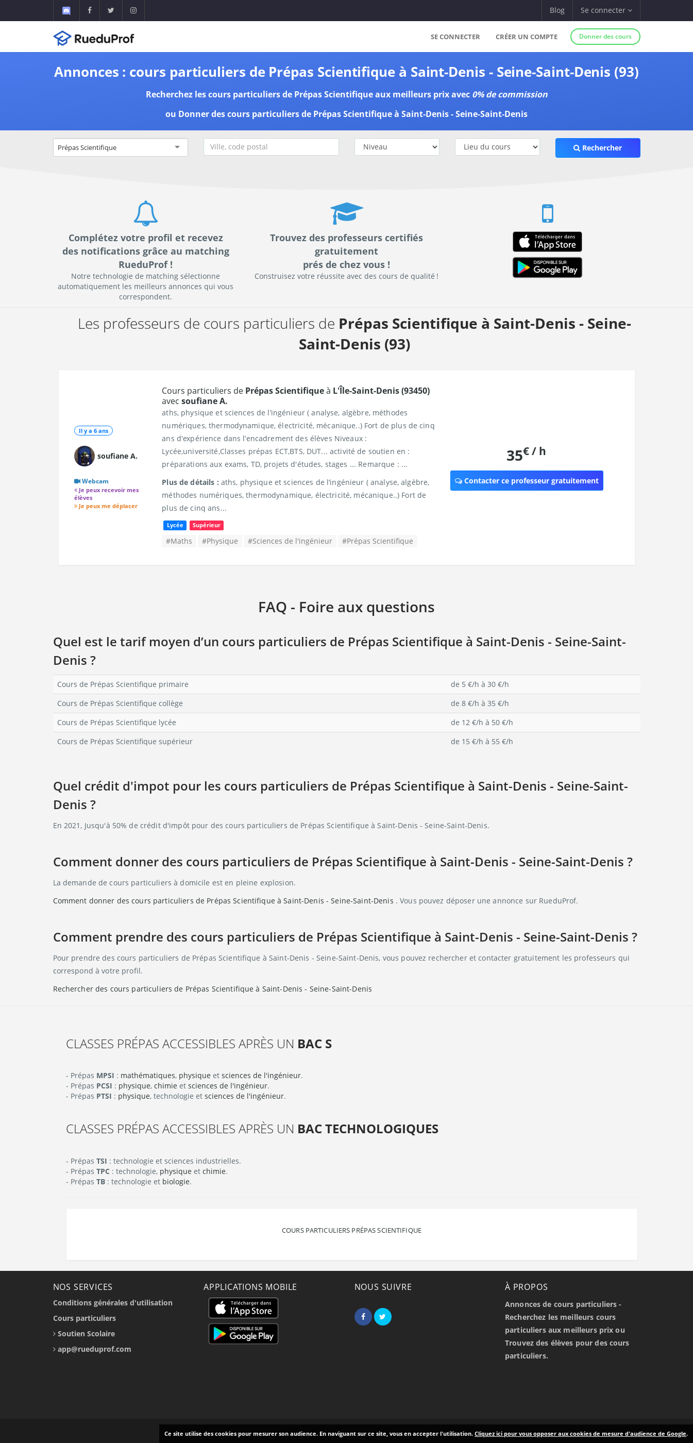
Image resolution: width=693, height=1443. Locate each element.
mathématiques (148, 1075)
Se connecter (455, 36)
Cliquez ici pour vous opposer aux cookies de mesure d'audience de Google (580, 1433)
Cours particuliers (84, 1318)
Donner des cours (605, 36)
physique (195, 1075)
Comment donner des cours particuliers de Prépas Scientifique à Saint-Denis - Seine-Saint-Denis (224, 900)
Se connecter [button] (606, 10)
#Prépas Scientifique (377, 541)
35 (526, 455)
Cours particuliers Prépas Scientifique (351, 1230)
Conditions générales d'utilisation (113, 1302)
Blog (557, 10)
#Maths (179, 541)
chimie (165, 1085)
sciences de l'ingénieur (261, 1075)
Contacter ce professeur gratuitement (527, 480)
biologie (176, 1181)
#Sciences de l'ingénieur (290, 541)
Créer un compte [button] (526, 36)
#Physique (220, 541)
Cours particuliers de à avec (296, 396)
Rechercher (597, 148)
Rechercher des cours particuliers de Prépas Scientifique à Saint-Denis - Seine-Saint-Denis (213, 989)
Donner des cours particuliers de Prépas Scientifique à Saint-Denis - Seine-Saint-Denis (353, 114)
